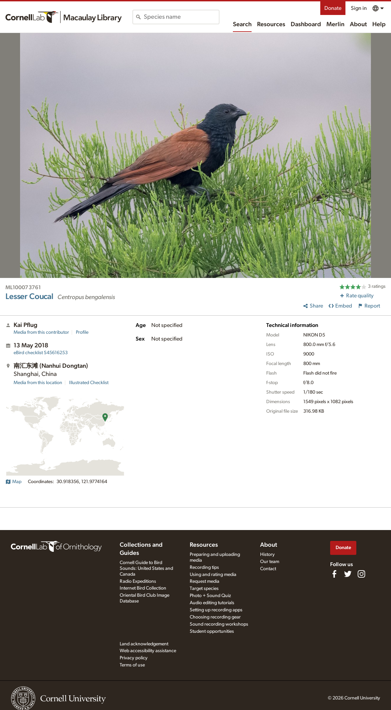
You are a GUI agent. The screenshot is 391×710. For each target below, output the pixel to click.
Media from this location (38, 382)
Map (13, 481)
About (358, 24)
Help (379, 24)
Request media (204, 581)
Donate (332, 8)
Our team (269, 561)
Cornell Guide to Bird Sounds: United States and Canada (146, 568)
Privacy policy (134, 658)
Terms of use (132, 665)
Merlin (335, 24)
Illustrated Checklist (88, 382)
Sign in (359, 8)
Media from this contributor (41, 332)
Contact (268, 568)
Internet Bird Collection (143, 588)
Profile (82, 332)
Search (242, 24)
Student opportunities (212, 631)
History (267, 554)
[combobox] (181, 17)
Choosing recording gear (215, 617)
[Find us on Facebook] (334, 574)
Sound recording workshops (219, 624)
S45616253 (41, 352)
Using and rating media (213, 574)
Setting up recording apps (216, 610)
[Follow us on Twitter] (348, 574)
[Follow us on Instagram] (361, 574)
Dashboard (306, 24)
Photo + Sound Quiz (210, 595)
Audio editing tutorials (212, 602)
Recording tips (204, 567)
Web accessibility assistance (148, 650)
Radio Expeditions (138, 581)
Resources (271, 24)
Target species (204, 588)
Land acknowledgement (144, 644)
